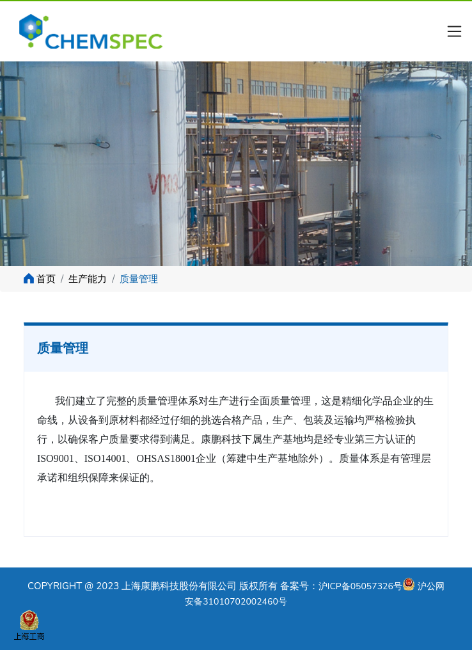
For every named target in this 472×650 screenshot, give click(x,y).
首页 (46, 279)
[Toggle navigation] (454, 31)
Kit (100, 31)
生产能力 (87, 279)
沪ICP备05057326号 (360, 586)
